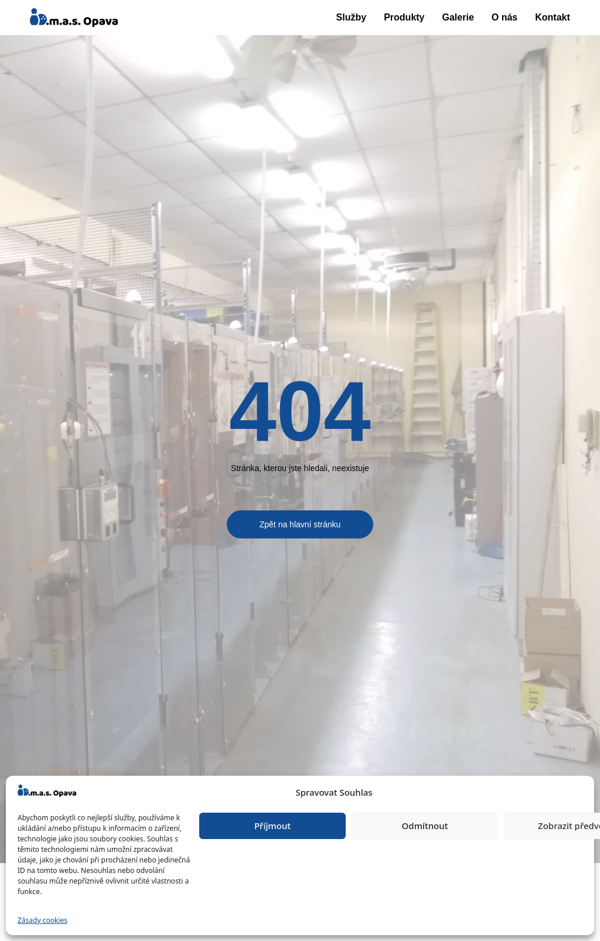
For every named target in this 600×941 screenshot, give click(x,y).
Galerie (458, 17)
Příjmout (272, 825)
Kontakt (552, 17)
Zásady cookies (42, 920)
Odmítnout (425, 825)
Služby (351, 17)
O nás (504, 17)
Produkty (404, 17)
